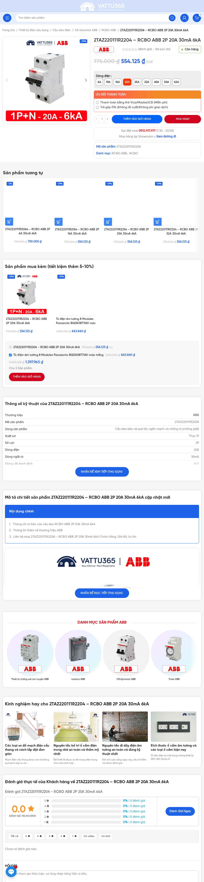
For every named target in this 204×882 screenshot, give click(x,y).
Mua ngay (183, 119)
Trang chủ (9, 30)
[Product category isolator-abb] (78, 629)
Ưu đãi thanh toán (111, 94)
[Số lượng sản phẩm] (102, 119)
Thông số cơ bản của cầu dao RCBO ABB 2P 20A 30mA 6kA (54, 518)
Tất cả (15, 789)
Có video (90, 789)
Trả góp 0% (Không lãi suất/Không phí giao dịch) (134, 107)
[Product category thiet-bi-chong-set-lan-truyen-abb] (30, 629)
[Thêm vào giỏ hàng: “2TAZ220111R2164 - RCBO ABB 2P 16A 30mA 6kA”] (59, 185)
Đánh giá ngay (180, 764)
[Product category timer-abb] (174, 629)
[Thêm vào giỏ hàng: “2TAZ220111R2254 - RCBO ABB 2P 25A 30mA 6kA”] (108, 185)
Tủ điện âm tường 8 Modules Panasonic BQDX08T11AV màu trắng (76, 318)
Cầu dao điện (65, 30)
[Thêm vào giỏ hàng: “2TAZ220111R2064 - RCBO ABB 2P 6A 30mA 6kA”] (9, 185)
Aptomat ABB (177, 472)
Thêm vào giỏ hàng (137, 119)
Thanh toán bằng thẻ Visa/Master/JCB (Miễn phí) (133, 102)
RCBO (133, 153)
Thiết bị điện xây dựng (36, 30)
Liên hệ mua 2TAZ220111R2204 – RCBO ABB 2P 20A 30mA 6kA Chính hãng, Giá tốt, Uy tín (74, 531)
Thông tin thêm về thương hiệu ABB (38, 525)
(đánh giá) (145, 49)
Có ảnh (108, 789)
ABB (196, 409)
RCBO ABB (114, 30)
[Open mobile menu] (7, 18)
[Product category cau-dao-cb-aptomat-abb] (126, 629)
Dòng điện (103, 76)
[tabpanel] (29, 691)
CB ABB (193, 472)
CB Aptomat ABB (90, 30)
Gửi (188, 849)
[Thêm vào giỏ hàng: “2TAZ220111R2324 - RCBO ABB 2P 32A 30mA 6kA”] (158, 185)
